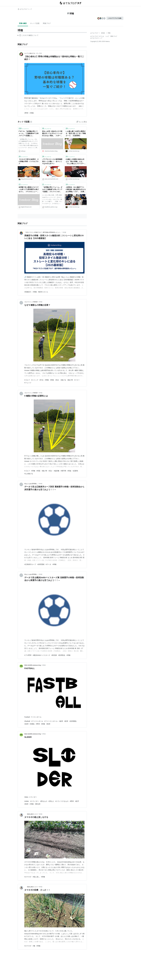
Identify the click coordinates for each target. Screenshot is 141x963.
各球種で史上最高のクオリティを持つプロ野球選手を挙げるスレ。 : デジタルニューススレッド (29, 189)
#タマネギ (27, 877)
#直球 (66, 721)
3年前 (40, 483)
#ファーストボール (51, 721)
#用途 (69, 471)
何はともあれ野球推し (31, 483)
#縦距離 (56, 471)
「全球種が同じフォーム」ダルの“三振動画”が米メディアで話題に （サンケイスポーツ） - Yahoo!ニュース (52, 189)
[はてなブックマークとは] (31, 122)
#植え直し (36, 877)
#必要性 (75, 471)
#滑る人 (51, 801)
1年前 (64, 232)
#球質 (38, 471)
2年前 (40, 302)
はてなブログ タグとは (97, 36)
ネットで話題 (34, 23)
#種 (34, 946)
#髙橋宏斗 (27, 292)
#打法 (42, 380)
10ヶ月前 (39, 53)
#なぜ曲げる (28, 474)
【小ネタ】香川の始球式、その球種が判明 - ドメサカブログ (29, 161)
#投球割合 (61, 655)
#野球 (26, 113)
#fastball (27, 721)
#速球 (61, 721)
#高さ (57, 380)
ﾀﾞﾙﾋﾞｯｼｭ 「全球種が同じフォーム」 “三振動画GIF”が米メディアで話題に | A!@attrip (29, 133)
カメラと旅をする (29, 53)
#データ (48, 564)
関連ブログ (47, 23)
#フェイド (27, 383)
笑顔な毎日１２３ (31, 814)
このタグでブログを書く (115, 18)
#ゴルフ (27, 380)
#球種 (32, 113)
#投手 (77, 801)
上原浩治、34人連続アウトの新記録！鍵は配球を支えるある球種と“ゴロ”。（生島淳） (76, 189)
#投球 (48, 724)
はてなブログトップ (96, 38)
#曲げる (63, 380)
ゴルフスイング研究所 (31, 302)
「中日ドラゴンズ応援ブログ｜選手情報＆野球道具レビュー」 (42, 232)
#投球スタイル (43, 292)
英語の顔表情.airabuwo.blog (32, 665)
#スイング (34, 380)
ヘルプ (107, 36)
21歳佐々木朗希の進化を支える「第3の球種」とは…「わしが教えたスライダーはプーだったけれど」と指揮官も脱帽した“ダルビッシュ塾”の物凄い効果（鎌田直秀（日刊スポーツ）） (76, 161)
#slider (26, 801)
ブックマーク (24, 128)
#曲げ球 (70, 380)
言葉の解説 (23, 23)
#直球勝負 (72, 721)
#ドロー (77, 380)
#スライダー (34, 801)
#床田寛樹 (40, 564)
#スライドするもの (62, 801)
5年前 (40, 887)
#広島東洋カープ (30, 564)
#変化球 (37, 804)
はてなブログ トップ (25, 9)
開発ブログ (113, 36)
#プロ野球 (27, 655)
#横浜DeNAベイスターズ (41, 655)
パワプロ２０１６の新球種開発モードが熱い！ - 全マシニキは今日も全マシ (52, 161)
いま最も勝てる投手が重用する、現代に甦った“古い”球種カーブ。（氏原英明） (76, 133)
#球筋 (52, 380)
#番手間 (63, 471)
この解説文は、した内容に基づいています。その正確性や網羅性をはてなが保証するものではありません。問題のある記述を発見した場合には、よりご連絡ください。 (28, 35)
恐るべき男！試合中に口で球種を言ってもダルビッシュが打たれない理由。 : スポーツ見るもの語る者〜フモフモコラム (52, 133)
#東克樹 (54, 655)
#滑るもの (43, 801)
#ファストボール (37, 721)
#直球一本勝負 (29, 724)
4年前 (40, 814)
